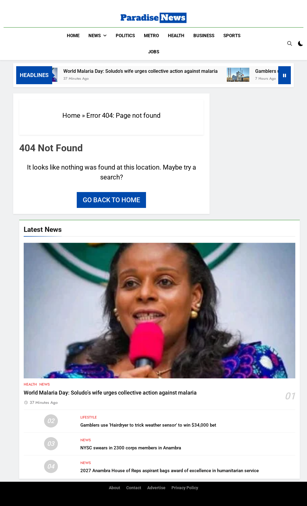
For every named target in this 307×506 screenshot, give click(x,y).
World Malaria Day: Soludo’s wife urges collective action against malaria (150, 71)
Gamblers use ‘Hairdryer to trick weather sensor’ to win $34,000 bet (148, 425)
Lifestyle (88, 417)
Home (73, 35)
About (114, 487)
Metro (151, 35)
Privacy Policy (184, 487)
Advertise (156, 487)
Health (176, 35)
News (94, 35)
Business (203, 35)
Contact (133, 487)
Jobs (153, 52)
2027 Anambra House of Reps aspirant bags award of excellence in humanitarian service (169, 470)
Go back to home (111, 199)
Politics (125, 35)
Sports (231, 35)
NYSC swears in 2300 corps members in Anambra (130, 447)
